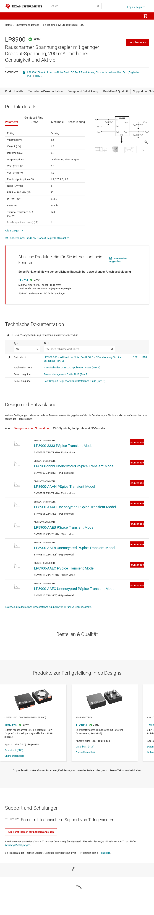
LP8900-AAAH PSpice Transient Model (64, 486)
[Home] (23, 6)
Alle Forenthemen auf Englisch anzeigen (31, 831)
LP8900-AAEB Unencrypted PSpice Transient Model (74, 548)
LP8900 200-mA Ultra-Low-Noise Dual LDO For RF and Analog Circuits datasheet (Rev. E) (76, 72)
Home (8, 24)
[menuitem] (135, 16)
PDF (29, 75)
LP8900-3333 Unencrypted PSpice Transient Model (74, 466)
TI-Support (104, 852)
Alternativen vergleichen (118, 260)
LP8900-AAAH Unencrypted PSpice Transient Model (75, 507)
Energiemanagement (27, 24)
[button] (9, 16)
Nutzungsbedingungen (17, 845)
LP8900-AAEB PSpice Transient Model (64, 527)
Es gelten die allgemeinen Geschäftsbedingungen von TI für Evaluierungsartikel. (48, 607)
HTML (38, 75)
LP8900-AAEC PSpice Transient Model (64, 568)
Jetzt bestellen (137, 42)
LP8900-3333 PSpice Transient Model (63, 446)
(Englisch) (133, 72)
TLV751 (23, 280)
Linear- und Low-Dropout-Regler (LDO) (64, 24)
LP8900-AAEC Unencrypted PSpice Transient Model (74, 589)
